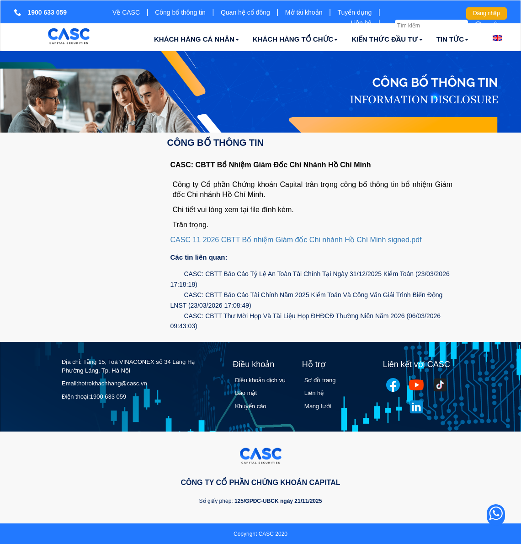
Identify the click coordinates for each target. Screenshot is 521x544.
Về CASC (126, 12)
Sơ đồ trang (320, 380)
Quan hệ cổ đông (245, 12)
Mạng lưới (317, 406)
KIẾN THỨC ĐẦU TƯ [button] (386, 39)
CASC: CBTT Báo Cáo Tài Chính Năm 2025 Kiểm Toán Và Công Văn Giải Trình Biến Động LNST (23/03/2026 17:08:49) (306, 300)
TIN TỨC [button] (452, 39)
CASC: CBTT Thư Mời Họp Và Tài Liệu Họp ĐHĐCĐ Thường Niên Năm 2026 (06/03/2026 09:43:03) (305, 321)
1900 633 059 (108, 396)
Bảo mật (246, 392)
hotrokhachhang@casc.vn (112, 383)
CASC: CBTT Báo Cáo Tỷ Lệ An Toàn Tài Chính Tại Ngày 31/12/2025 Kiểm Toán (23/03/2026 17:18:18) (310, 279)
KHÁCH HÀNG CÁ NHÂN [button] (196, 39)
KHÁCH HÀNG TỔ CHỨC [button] (295, 39)
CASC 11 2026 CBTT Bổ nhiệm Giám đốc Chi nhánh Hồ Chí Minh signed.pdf (296, 240)
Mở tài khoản (304, 12)
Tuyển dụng (355, 12)
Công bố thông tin (180, 12)
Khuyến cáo (250, 406)
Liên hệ (361, 23)
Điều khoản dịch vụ (260, 380)
